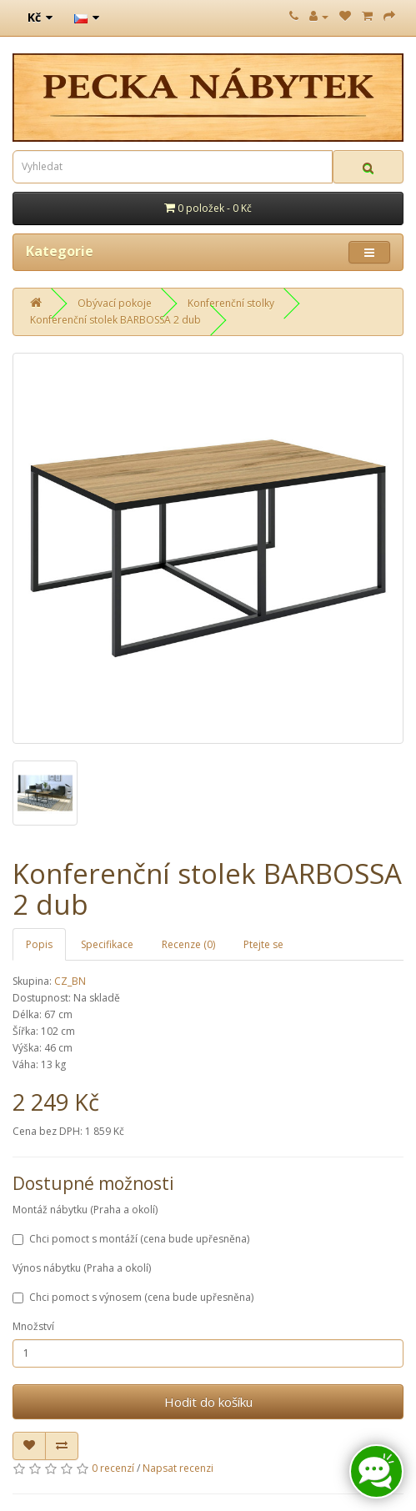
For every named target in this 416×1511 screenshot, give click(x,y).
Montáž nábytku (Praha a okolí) (85, 1209)
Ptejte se (263, 944)
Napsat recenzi (178, 1468)
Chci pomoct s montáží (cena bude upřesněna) (131, 1239)
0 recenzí (113, 1468)
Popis (39, 944)
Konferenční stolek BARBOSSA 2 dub (115, 320)
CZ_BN (70, 981)
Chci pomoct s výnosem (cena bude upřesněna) (133, 1297)
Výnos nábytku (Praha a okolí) (82, 1268)
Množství (33, 1326)
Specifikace (107, 944)
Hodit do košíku (208, 1401)
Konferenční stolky (231, 303)
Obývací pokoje (115, 303)
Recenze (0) (188, 944)
